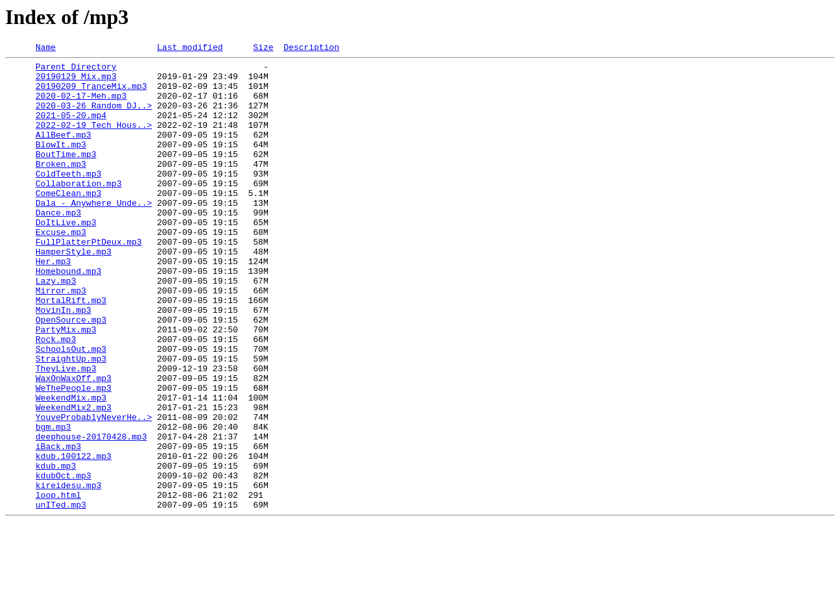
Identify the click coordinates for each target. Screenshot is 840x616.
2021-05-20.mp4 (71, 128)
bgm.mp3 (53, 502)
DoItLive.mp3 (66, 257)
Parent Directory (76, 70)
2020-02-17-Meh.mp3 (81, 105)
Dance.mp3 (58, 245)
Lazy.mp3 (56, 327)
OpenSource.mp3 (71, 374)
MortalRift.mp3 (71, 350)
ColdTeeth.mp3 (68, 198)
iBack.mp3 (58, 526)
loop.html (58, 584)
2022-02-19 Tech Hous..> (94, 140)
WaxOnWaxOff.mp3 (74, 444)
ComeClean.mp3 (68, 222)
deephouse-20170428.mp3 (91, 514)
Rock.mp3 (56, 397)
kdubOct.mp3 (63, 561)
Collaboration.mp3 (79, 210)
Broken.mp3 (61, 187)
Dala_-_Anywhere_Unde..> (94, 234)
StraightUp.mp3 (71, 420)
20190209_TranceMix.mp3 (91, 93)
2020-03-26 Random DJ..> (94, 117)
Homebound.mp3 (68, 315)
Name (46, 49)
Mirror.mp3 (61, 339)
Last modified (189, 49)
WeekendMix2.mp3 (74, 479)
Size (263, 49)
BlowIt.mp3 (61, 163)
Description (311, 49)
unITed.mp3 (61, 596)
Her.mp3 (53, 304)
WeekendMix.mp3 (71, 467)
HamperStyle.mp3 (74, 292)
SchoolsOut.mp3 (71, 409)
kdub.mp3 (56, 549)
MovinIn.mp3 (63, 362)
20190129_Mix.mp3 (76, 82)
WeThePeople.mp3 (74, 456)
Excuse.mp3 (61, 269)
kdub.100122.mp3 (74, 537)
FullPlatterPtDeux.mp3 (89, 280)
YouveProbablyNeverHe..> (94, 491)
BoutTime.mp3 (66, 175)
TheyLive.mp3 (66, 432)
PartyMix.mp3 (66, 385)
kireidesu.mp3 (68, 572)
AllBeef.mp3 (63, 152)
